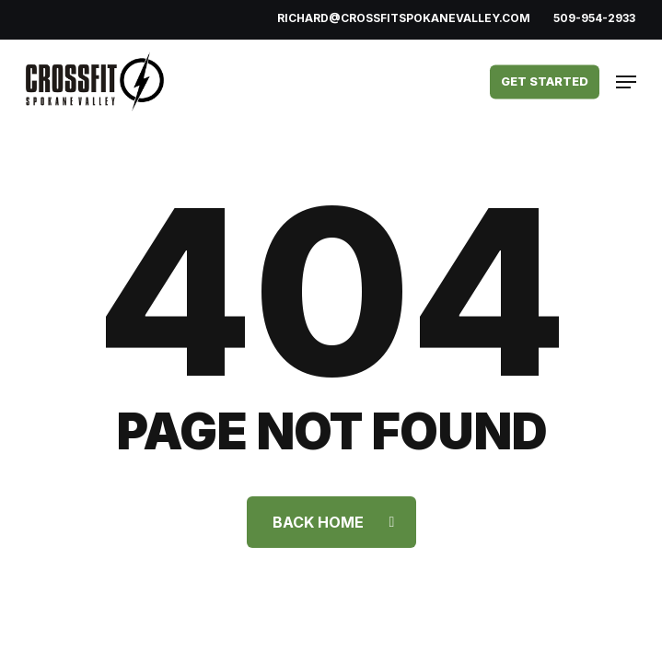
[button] (626, 82)
